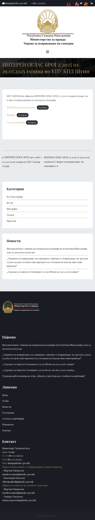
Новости (6, 406)
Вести (10, 202)
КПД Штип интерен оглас (21, 107)
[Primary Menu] (47, 52)
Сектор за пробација (13, 418)
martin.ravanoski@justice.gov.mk (18, 474)
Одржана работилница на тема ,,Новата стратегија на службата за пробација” (43, 376)
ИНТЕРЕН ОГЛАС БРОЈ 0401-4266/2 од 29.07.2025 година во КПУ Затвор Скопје (22, 162)
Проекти (11, 220)
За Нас (5, 400)
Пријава (11, 114)
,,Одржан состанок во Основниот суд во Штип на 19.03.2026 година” (43, 271)
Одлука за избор (16, 122)
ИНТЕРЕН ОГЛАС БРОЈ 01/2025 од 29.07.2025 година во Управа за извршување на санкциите (67, 161)
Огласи (10, 214)
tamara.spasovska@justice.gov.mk (19, 500)
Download (43, 107)
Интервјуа (12, 208)
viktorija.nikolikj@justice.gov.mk (17, 481)
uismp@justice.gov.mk (18, 463)
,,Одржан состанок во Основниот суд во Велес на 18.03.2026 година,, (38, 370)
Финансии (8, 424)
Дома (5, 395)
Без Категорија (15, 196)
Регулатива (8, 412)
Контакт (6, 430)
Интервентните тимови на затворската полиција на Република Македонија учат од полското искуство (47, 250)
